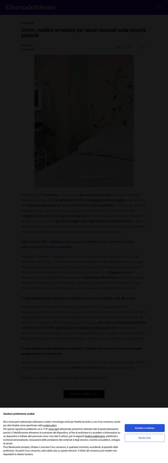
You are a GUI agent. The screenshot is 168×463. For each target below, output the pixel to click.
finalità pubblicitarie (95, 436)
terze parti (54, 429)
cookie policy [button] (50, 425)
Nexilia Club (145, 438)
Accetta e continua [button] (144, 428)
